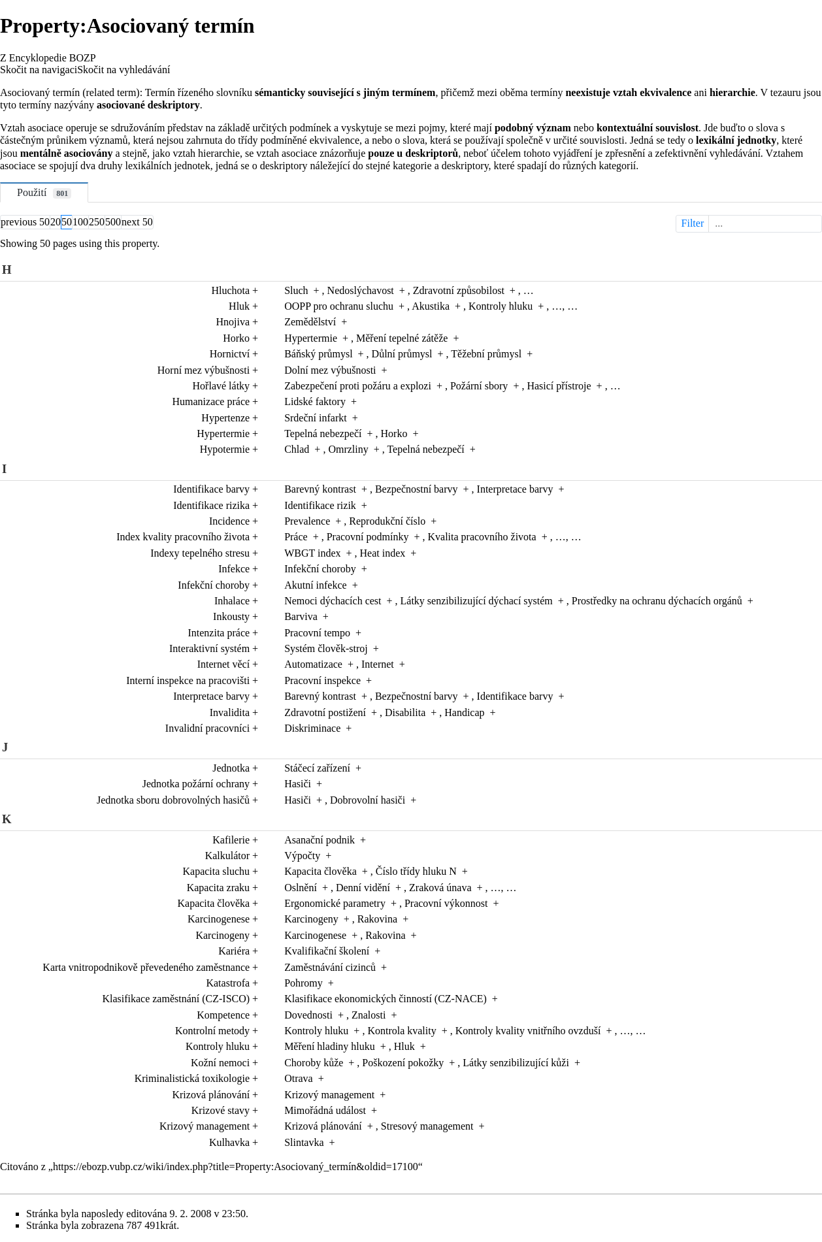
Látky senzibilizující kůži (516, 1062)
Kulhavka (229, 1142)
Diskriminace (312, 728)
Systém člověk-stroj (326, 648)
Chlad (296, 449)
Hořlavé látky (221, 385)
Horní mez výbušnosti (203, 370)
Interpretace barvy (515, 489)
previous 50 (25, 221)
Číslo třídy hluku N (416, 871)
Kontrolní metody (212, 1030)
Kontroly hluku (501, 306)
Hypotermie (225, 449)
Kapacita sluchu (216, 871)
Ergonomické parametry (335, 903)
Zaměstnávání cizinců (330, 967)
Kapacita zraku (218, 887)
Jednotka (231, 768)
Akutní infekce (315, 585)
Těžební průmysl (486, 353)
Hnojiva (233, 321)
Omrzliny (348, 449)
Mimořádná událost (325, 1110)
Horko (236, 338)
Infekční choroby (320, 568)
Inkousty (231, 616)
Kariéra (234, 950)
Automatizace (313, 664)
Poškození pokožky (403, 1062)
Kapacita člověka (320, 871)
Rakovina (377, 918)
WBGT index (312, 553)
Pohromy (303, 983)
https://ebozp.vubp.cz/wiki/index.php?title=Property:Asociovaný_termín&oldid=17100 (235, 1166)
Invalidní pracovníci (207, 728)
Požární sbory (479, 385)
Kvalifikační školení (326, 950)
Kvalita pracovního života (481, 536)
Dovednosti (308, 1015)
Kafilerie (231, 839)
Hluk (239, 306)
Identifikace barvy (211, 489)
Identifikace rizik (320, 505)
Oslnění (300, 887)
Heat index (383, 553)
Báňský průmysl (318, 353)
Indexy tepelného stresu (200, 553)
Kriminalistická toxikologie (192, 1078)
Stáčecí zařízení (317, 768)
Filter (750, 223)
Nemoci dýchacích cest (332, 600)
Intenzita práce (219, 632)
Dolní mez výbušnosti (330, 370)
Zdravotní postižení (325, 712)
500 (113, 221)
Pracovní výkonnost (446, 903)
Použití (44, 193)
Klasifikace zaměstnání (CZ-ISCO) (176, 998)
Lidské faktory (315, 401)
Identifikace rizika (211, 505)
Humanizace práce (211, 401)
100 (80, 221)
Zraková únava (440, 887)
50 (66, 221)
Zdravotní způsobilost (458, 290)
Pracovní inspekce (322, 680)
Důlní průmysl (402, 353)
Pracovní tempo (317, 632)
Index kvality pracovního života (183, 536)
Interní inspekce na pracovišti (188, 680)
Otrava (298, 1078)
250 (97, 221)
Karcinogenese (219, 918)
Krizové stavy (220, 1110)
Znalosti (369, 1015)
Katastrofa (228, 983)
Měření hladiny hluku (329, 1046)
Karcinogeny (311, 918)
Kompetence (223, 1015)
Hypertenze (225, 417)
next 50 (137, 221)
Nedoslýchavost (360, 290)
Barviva (301, 616)
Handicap (464, 712)
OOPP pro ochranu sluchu (338, 306)
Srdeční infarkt (315, 417)
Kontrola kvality (401, 1030)
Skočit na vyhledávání (123, 69)
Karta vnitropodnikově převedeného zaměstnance (146, 967)
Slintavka (303, 1142)
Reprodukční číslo (387, 521)
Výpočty (302, 855)
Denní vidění (363, 887)
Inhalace (232, 600)
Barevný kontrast (320, 489)
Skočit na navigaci (38, 69)
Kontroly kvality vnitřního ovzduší (528, 1030)
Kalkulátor (227, 855)
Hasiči (297, 783)
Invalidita (230, 712)
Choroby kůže (313, 1062)
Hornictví (230, 353)
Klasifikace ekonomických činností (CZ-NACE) (385, 998)
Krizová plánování (211, 1094)
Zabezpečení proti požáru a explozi (357, 385)
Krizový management (329, 1094)
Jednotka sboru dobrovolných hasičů (173, 800)
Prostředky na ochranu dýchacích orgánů (657, 600)
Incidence (229, 521)
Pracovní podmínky (368, 536)
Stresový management (427, 1126)
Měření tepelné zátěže (402, 338)
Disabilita (405, 712)
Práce (296, 536)
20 (55, 221)
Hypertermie (310, 338)
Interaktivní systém (209, 648)
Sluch (296, 290)
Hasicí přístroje (559, 385)
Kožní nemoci (220, 1062)
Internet (377, 664)
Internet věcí (223, 664)
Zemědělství (310, 321)
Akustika (431, 306)
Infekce (234, 568)
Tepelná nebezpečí (322, 433)
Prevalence (307, 521)
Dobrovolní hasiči (367, 800)
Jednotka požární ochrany (196, 783)
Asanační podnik (319, 839)
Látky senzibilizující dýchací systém (477, 600)
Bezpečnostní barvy (416, 489)
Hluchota (230, 290)
